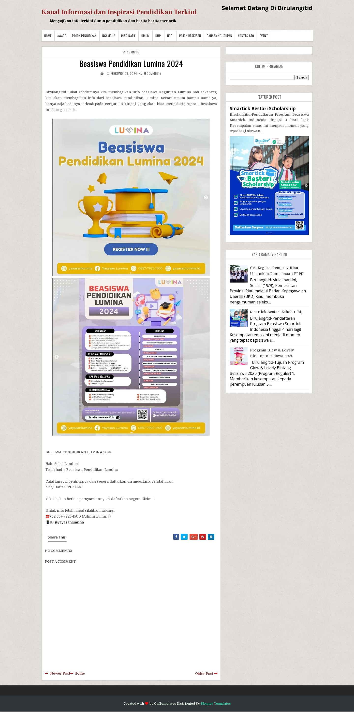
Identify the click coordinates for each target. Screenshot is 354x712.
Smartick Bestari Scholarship (263, 108)
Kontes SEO (246, 35)
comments (153, 73)
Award (62, 35)
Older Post (204, 674)
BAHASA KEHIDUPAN (219, 35)
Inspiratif (128, 35)
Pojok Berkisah (190, 35)
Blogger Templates (216, 703)
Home (48, 35)
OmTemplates (165, 703)
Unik (158, 35)
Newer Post (60, 673)
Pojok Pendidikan (84, 35)
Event (264, 35)
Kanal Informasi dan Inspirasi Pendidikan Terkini (119, 12)
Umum (145, 35)
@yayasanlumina (69, 522)
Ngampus (109, 35)
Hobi (170, 35)
